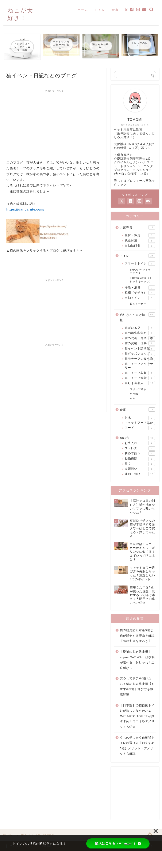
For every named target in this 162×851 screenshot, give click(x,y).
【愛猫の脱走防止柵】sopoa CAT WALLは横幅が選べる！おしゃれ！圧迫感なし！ (137, 660)
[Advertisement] (54, 123)
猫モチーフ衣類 (140, 373)
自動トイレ (140, 298)
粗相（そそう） (140, 293)
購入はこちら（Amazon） (118, 843)
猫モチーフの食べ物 (140, 359)
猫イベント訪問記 (140, 349)
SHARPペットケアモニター (140, 271)
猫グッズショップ (140, 354)
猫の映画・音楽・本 (140, 338)
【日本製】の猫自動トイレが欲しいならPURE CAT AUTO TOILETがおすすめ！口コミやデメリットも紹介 (137, 716)
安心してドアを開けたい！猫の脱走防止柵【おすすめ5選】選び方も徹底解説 (137, 686)
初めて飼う (140, 453)
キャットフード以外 (140, 423)
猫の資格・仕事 (140, 343)
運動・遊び (140, 474)
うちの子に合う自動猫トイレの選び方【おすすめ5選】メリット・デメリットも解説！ (137, 745)
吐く (140, 464)
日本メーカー (138, 303)
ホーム (82, 10)
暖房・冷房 (140, 235)
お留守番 (137, 227)
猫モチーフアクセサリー (140, 365)
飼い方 (137, 438)
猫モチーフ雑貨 (140, 378)
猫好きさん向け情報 (137, 317)
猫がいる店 (140, 328)
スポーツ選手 (138, 389)
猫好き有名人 (140, 383)
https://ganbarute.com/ (25, 209)
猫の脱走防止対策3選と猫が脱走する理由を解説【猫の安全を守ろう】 (137, 636)
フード (140, 428)
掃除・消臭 (140, 287)
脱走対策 (140, 241)
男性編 (134, 393)
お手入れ (140, 443)
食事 (115, 10)
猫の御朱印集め (140, 333)
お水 (140, 418)
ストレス (140, 448)
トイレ (99, 10)
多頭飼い (140, 469)
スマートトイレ (140, 263)
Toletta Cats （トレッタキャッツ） (141, 279)
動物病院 (140, 459)
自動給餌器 (140, 246)
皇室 (132, 398)
